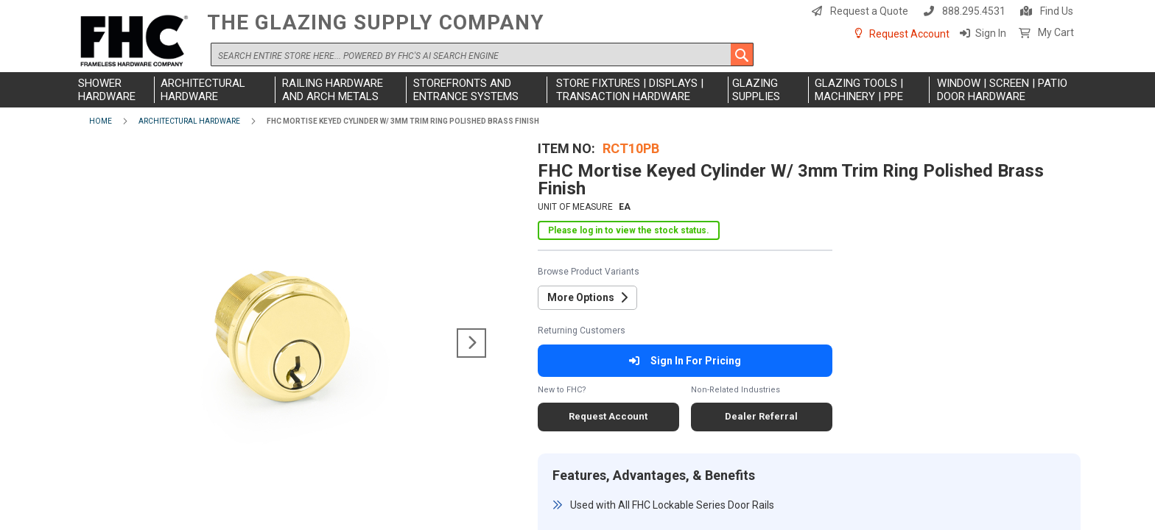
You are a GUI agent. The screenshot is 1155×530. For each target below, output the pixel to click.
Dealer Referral (761, 416)
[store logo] (137, 41)
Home (100, 121)
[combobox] (482, 54)
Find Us (1056, 11)
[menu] (577, 89)
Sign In (990, 33)
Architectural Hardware (189, 121)
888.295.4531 (973, 11)
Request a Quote (869, 11)
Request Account (909, 34)
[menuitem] (114, 90)
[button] (471, 343)
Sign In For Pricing (684, 360)
